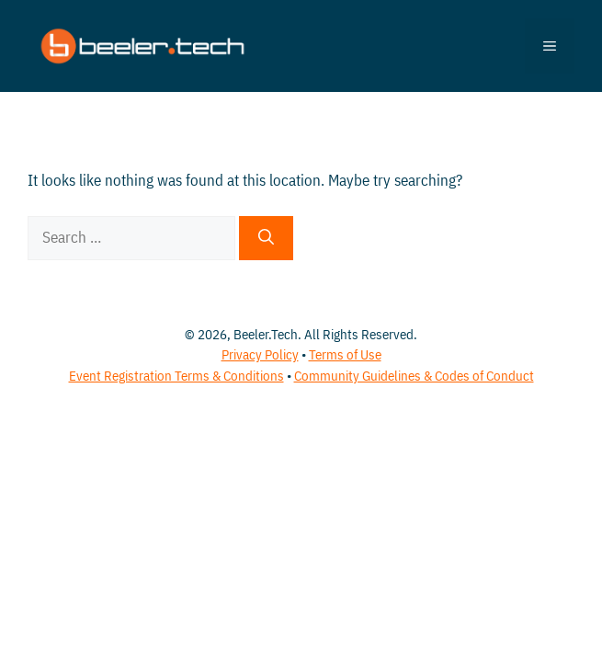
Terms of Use (345, 354)
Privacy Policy (260, 354)
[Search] (266, 238)
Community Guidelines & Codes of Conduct (414, 375)
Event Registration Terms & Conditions (176, 375)
